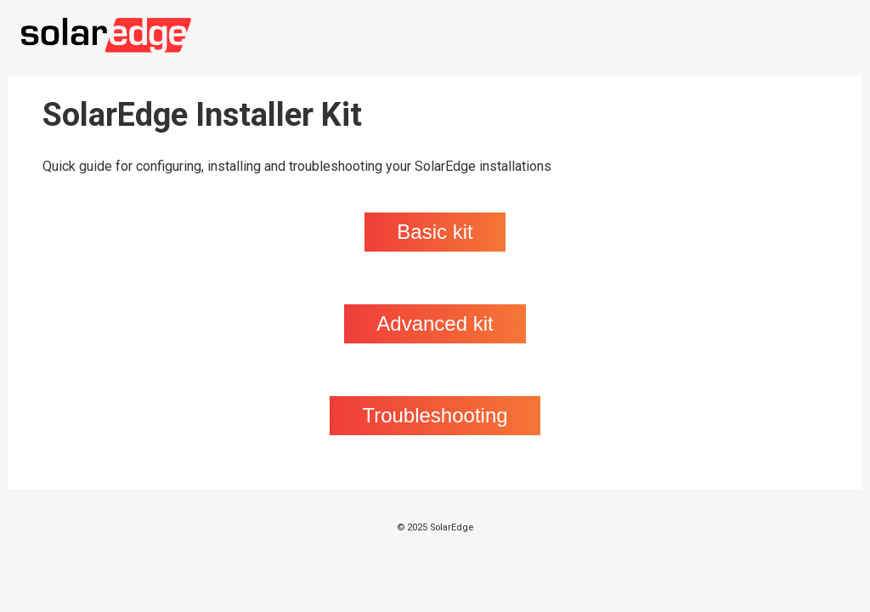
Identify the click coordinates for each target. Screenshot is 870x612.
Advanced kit (434, 323)
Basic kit (434, 231)
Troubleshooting (434, 415)
